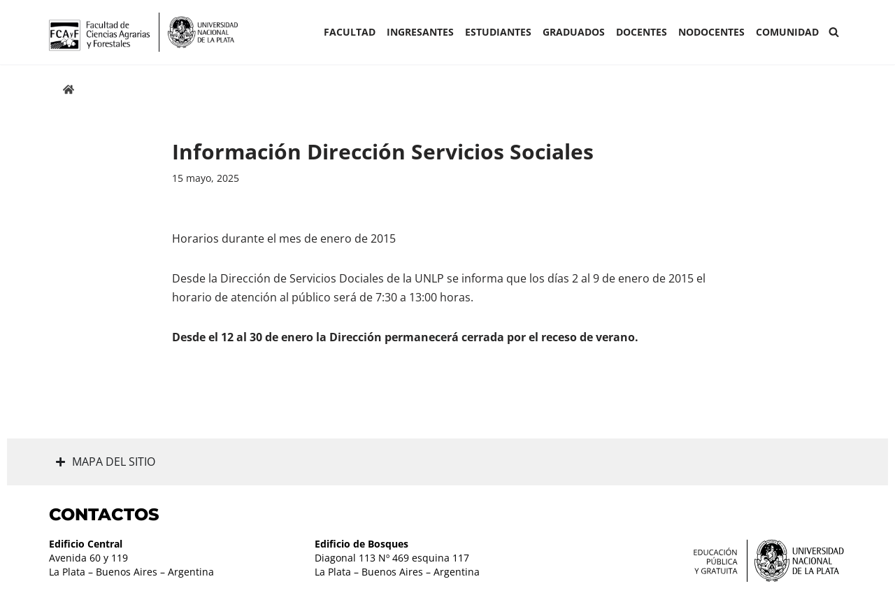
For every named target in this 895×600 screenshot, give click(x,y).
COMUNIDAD (787, 31)
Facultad (349, 31)
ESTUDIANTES (498, 31)
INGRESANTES (420, 31)
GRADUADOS (574, 31)
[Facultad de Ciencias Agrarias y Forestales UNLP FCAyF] (143, 32)
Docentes (641, 31)
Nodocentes (711, 31)
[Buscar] (834, 32)
